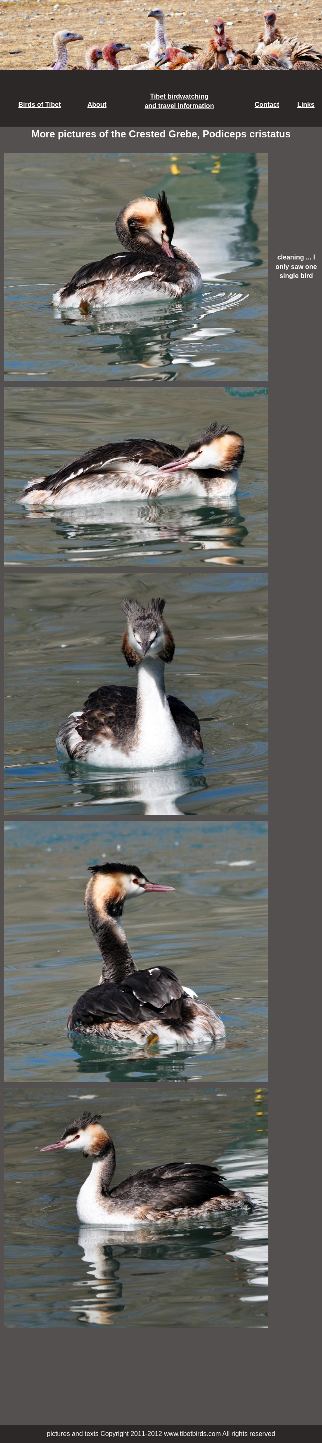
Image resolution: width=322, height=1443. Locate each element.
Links (306, 104)
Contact (267, 104)
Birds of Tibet (39, 104)
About (97, 104)
